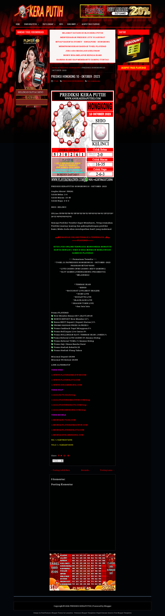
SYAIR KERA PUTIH (32, 23)
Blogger (107, 606)
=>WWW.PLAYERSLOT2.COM (65, 380)
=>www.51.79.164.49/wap (63, 395)
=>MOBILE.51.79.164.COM (63, 420)
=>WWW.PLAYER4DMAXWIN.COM (68, 375)
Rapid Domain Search (105, 613)
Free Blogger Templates (122, 613)
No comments (93, 81)
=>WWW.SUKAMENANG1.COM (66, 385)
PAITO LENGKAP (50, 23)
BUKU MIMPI (73, 23)
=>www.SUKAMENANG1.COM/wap (68, 410)
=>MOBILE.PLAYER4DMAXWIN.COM (69, 425)
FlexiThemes (46, 613)
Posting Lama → (107, 470)
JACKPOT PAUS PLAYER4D (91, 24)
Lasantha (69, 613)
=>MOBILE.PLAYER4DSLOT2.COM (67, 430)
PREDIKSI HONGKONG (69, 67)
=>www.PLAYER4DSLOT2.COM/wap (69, 405)
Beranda (85, 470)
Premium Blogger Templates (84, 613)
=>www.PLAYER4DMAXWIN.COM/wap (70, 400)
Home (18, 24)
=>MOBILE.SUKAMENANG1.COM (67, 435)
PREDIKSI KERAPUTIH (80, 606)
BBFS (61, 24)
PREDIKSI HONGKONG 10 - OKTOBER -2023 (75, 76)
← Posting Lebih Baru (60, 470)
